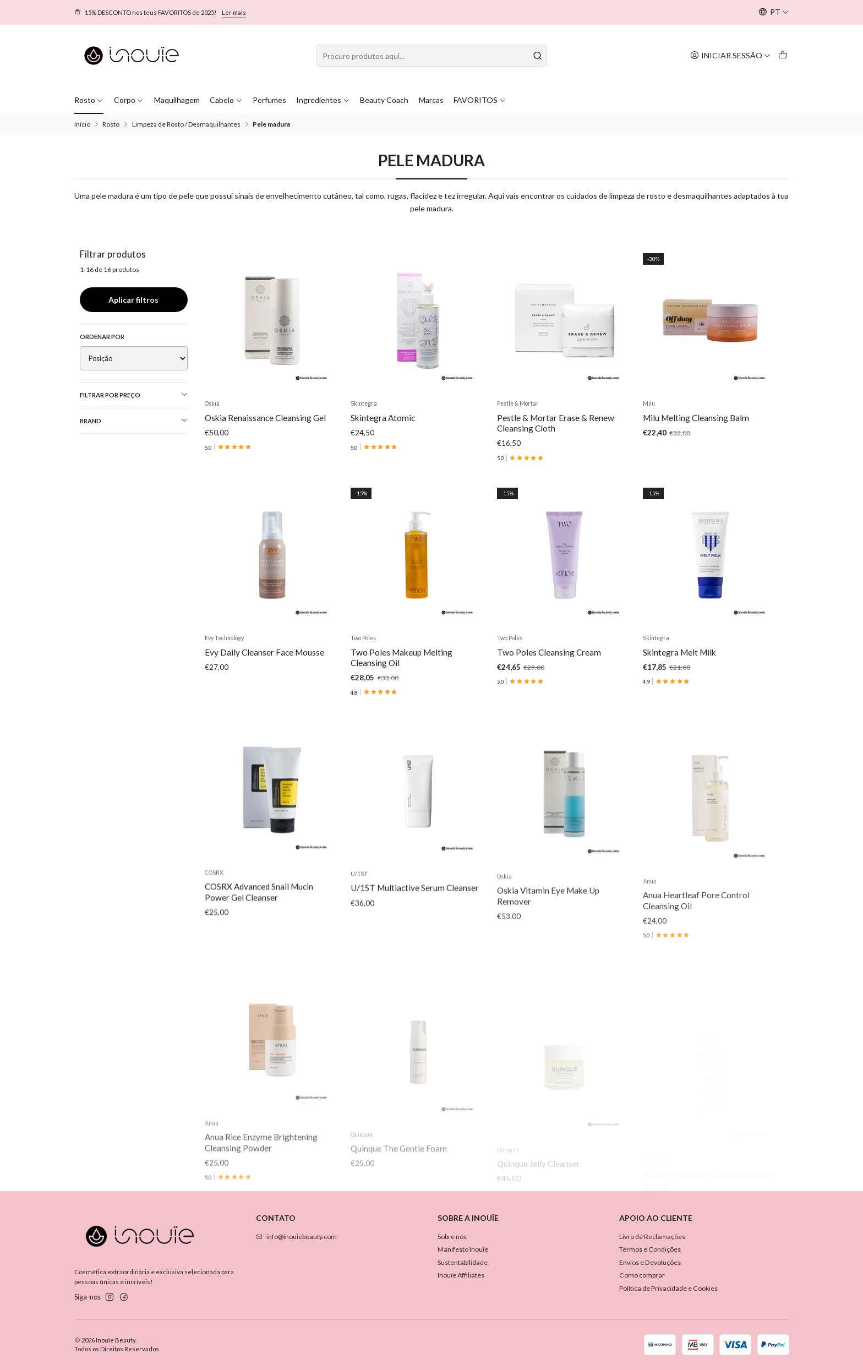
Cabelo (226, 100)
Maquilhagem (177, 100)
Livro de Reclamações (652, 1236)
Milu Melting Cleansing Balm (696, 418)
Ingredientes (323, 100)
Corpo (129, 100)
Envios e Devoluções (650, 1262)
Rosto (89, 100)
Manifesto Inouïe (463, 1249)
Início (82, 124)
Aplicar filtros (133, 299)
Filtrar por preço (134, 395)
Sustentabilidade (463, 1262)
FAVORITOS (480, 100)
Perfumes (269, 100)
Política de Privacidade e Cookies (668, 1288)
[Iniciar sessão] (730, 55)
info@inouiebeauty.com (296, 1236)
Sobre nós (452, 1236)
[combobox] (431, 56)
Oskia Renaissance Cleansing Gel (265, 418)
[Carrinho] (782, 55)
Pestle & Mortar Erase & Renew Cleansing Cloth (555, 423)
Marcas (431, 100)
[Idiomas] (773, 12)
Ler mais (234, 12)
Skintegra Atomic (383, 418)
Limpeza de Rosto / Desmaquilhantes (186, 124)
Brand (134, 420)
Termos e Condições (650, 1249)
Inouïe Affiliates (461, 1275)
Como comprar (642, 1275)
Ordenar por (102, 336)
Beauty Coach (384, 100)
